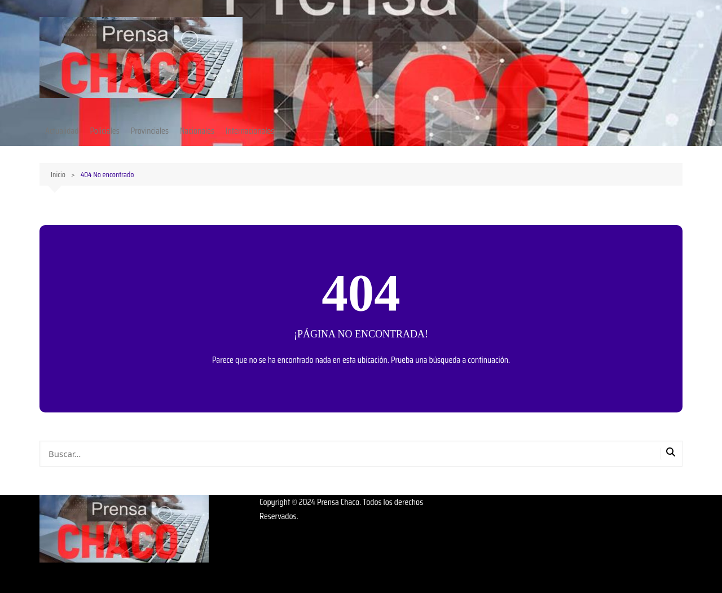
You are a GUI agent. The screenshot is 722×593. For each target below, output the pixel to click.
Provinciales (150, 131)
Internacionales (250, 131)
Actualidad (61, 131)
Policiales (104, 131)
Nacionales (197, 131)
